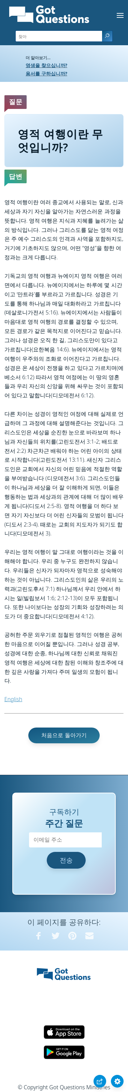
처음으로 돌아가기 (63, 735)
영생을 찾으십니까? (46, 65)
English (13, 699)
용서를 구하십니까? (46, 73)
